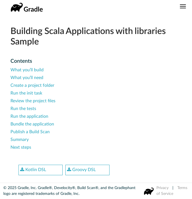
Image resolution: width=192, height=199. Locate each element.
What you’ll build (27, 70)
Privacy (162, 188)
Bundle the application (32, 124)
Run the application (29, 116)
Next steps (20, 147)
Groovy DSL (81, 169)
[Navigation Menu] (183, 6)
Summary (19, 139)
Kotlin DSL (33, 169)
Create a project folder (32, 85)
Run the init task (26, 93)
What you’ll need (26, 77)
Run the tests (23, 108)
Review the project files (32, 101)
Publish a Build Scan (30, 132)
